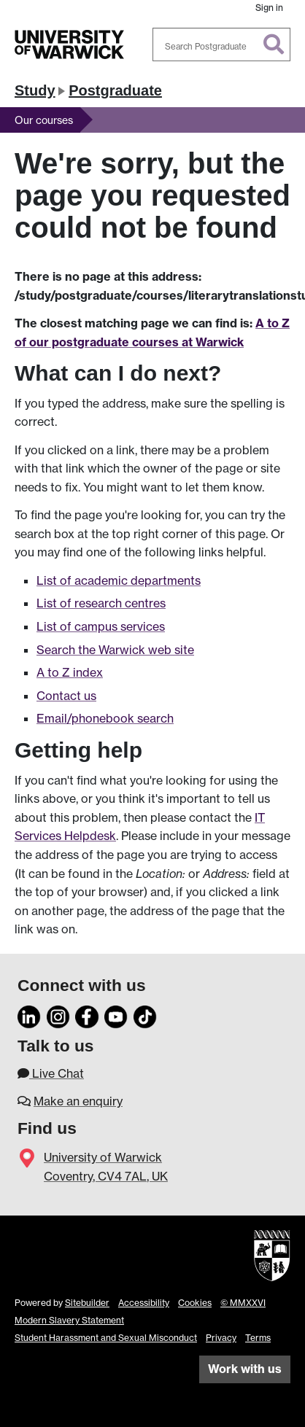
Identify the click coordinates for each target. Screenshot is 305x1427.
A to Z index (69, 672)
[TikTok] (145, 1014)
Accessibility (143, 1302)
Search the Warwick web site (115, 649)
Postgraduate (115, 90)
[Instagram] (58, 1014)
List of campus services (100, 626)
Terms (258, 1337)
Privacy (221, 1337)
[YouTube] (116, 1014)
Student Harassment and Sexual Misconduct (106, 1337)
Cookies (195, 1302)
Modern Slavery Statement (69, 1320)
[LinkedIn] (29, 1014)
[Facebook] (87, 1014)
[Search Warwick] (221, 44)
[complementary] (271, 1393)
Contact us (66, 695)
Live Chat (51, 1073)
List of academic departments (118, 580)
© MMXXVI (243, 1302)
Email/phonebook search (105, 718)
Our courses (44, 120)
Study (35, 90)
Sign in (269, 7)
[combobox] (221, 44)
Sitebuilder (87, 1302)
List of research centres (101, 603)
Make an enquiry (78, 1101)
